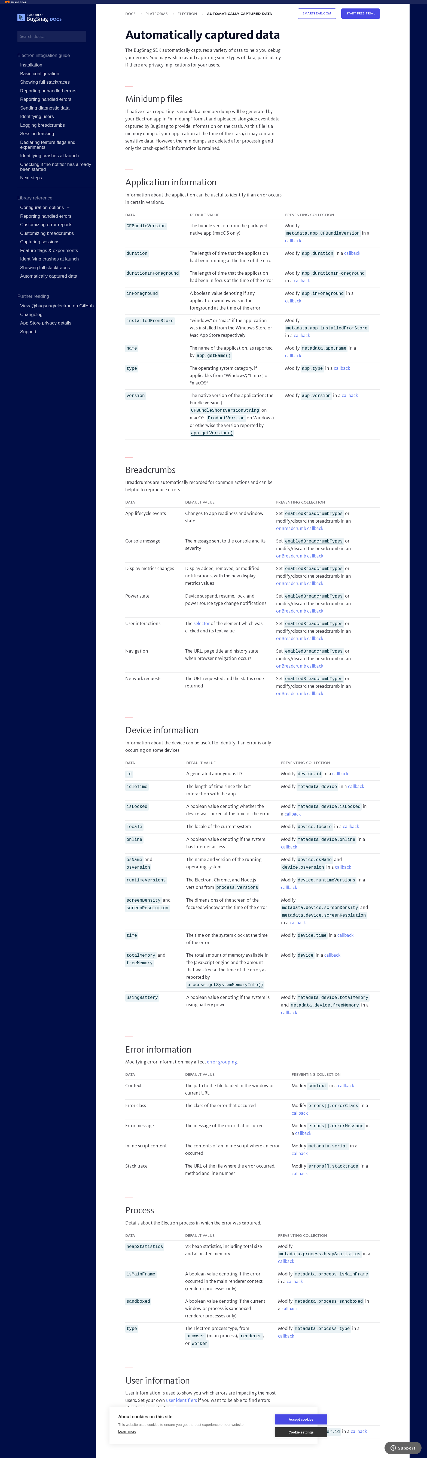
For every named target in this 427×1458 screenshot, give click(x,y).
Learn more (127, 1431)
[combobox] (51, 36)
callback (293, 240)
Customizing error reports (46, 224)
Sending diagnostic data (44, 108)
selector (202, 623)
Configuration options (42, 207)
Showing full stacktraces (45, 82)
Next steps (31, 177)
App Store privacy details (45, 323)
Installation (31, 65)
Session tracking (37, 133)
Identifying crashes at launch (49, 155)
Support (28, 331)
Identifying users (37, 116)
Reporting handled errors (45, 99)
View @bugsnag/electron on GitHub (57, 305)
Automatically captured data (48, 276)
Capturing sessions (40, 241)
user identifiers (181, 1400)
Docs (131, 13)
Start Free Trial (360, 13)
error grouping (222, 1062)
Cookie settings (282, 1432)
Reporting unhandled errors (48, 90)
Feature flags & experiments (49, 250)
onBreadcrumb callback (299, 528)
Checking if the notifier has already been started (55, 167)
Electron (188, 13)
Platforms (157, 13)
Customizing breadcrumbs (47, 233)
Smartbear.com (317, 13)
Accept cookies (282, 1419)
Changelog (31, 314)
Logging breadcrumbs (42, 125)
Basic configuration (39, 73)
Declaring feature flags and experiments (47, 145)
